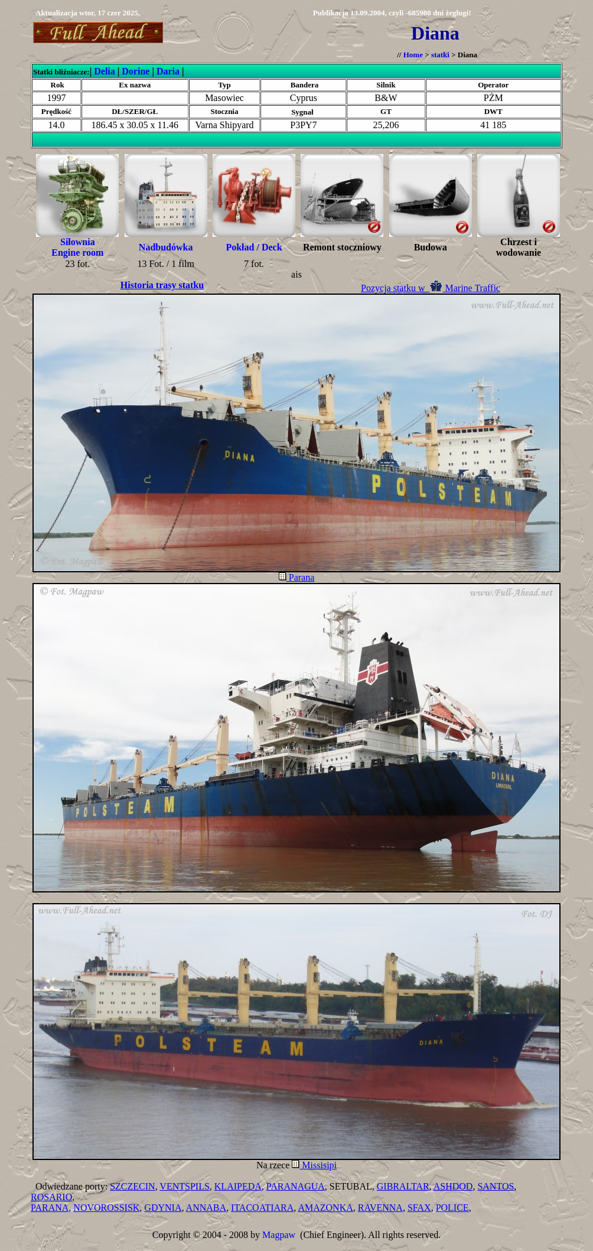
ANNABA (206, 1208)
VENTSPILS (184, 1186)
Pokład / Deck (254, 247)
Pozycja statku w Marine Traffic (430, 288)
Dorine (135, 71)
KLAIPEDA (238, 1186)
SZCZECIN (132, 1186)
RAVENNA (380, 1208)
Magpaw (278, 1235)
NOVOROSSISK (106, 1208)
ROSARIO (51, 1197)
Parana (297, 577)
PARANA (50, 1208)
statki (440, 54)
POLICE (452, 1208)
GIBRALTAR (403, 1186)
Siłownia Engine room (77, 247)
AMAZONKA (325, 1208)
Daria (168, 71)
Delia (104, 71)
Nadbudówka (166, 247)
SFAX (419, 1208)
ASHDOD (453, 1186)
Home (413, 54)
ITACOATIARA (262, 1208)
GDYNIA (162, 1208)
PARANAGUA (295, 1186)
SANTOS (495, 1186)
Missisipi (314, 1165)
